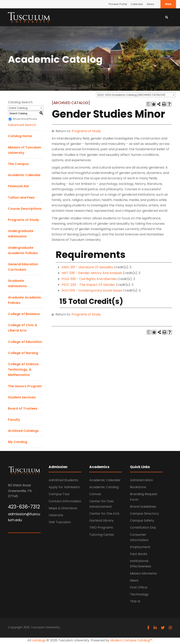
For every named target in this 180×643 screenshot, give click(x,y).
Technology (139, 594)
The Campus (18, 164)
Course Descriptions (24, 208)
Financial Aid (18, 186)
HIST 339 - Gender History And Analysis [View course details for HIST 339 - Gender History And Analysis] (92, 273)
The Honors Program (25, 386)
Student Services (22, 397)
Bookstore (138, 487)
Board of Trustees (22, 408)
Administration (141, 480)
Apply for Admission (64, 487)
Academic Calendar (24, 175)
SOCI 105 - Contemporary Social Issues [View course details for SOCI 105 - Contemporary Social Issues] (92, 290)
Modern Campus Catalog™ (131, 640)
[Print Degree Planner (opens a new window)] (148, 104)
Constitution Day (143, 527)
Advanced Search (22, 125)
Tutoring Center (101, 534)
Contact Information (65, 501)
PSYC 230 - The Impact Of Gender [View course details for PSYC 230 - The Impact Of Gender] (88, 284)
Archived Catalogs (23, 430)
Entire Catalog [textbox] (18, 108)
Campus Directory (144, 513)
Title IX (135, 601)
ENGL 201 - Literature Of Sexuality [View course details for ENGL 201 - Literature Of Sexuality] (87, 267)
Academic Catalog (104, 487)
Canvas (95, 494)
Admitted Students (63, 480)
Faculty (14, 419)
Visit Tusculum (60, 522)
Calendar (137, 4)
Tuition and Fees (21, 197)
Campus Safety (142, 520)
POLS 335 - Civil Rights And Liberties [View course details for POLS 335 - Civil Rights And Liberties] (89, 279)
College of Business (24, 314)
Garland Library (101, 520)
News (150, 4)
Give (168, 4)
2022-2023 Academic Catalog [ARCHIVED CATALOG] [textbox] (131, 95)
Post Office (138, 587)
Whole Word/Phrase (25, 119)
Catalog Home (20, 136)
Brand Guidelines (143, 506)
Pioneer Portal (118, 4)
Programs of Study (23, 220)
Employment (140, 547)
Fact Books (138, 554)
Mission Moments (143, 573)
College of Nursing (23, 353)
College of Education (25, 342)
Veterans (56, 515)
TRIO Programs (101, 527)
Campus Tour (59, 494)
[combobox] (136, 94)
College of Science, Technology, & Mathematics (23, 369)
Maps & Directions (63, 508)
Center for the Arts (104, 513)
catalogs (39, 640)
